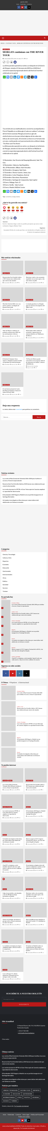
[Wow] (13, 208)
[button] (3, 38)
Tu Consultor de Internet (21, 1106)
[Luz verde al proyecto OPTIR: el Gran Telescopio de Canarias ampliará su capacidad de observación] (5, 622)
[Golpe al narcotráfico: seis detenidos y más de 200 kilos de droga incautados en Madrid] (12, 884)
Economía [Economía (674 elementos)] (6, 1094)
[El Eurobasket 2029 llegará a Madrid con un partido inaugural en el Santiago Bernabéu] (5, 631)
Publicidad (23, 4)
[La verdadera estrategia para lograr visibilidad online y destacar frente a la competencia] (12, 936)
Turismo (5, 591)
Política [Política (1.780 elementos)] (27, 1097)
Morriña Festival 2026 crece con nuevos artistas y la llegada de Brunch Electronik (12, 305)
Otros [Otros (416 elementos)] (19, 1097)
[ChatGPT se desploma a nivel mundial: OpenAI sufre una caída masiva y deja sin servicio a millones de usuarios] (5, 658)
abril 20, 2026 (37, 282)
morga (14, 196)
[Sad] (17, 208)
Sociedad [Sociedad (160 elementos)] (35, 1097)
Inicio (17, 4)
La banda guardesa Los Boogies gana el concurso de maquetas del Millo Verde (35, 305)
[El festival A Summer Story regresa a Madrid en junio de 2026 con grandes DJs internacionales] (12, 349)
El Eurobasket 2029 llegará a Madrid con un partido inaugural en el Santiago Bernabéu (23, 496)
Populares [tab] (13, 682)
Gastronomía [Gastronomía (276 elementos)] (27, 1094)
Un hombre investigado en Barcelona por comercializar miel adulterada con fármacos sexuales (21, 501)
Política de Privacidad (37, 1114)
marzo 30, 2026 (38, 337)
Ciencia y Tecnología (9, 554)
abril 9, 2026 (13, 336)
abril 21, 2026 (37, 816)
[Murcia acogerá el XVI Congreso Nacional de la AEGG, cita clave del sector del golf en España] (5, 649)
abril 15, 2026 (14, 309)
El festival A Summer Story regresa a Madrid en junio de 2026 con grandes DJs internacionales (12, 360)
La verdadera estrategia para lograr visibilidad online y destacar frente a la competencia (12, 947)
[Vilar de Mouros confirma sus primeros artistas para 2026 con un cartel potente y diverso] (12, 321)
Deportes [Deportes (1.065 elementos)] (36, 1090)
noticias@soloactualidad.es (26, 1033)
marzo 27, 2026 (30, 367)
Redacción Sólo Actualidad (32, 366)
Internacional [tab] (24, 682)
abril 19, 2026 (14, 978)
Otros (4, 578)
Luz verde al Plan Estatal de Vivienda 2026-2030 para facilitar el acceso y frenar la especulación (22, 479)
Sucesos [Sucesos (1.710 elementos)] (6, 1101)
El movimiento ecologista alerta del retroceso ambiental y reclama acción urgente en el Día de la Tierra (35, 867)
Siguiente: (24, 230)
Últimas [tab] (5, 682)
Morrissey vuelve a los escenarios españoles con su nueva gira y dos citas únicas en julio (35, 279)
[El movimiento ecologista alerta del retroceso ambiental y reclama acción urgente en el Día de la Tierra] (36, 856)
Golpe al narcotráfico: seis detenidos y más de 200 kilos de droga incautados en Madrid (12, 895)
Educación (6, 568)
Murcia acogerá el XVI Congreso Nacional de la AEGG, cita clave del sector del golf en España (35, 840)
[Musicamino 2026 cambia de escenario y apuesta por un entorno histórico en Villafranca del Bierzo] (36, 321)
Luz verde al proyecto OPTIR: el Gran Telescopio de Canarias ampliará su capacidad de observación (24, 490)
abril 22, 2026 (14, 282)
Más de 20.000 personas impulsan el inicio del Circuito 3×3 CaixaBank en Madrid (35, 921)
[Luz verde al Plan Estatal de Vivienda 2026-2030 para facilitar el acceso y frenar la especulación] (5, 604)
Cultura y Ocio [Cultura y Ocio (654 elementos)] (25, 1090)
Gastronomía (7, 571)
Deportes (5, 561)
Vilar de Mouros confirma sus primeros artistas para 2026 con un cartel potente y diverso (11, 332)
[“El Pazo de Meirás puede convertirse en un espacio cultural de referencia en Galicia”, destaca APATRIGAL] (36, 349)
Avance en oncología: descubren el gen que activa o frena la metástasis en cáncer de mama (12, 921)
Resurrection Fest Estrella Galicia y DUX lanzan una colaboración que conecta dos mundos (12, 279)
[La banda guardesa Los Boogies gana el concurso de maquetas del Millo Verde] (36, 294)
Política (5, 581)
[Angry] (22, 208)
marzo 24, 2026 (14, 394)
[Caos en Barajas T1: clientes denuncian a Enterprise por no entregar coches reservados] (12, 964)
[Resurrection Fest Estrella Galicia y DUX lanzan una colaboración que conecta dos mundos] (12, 268)
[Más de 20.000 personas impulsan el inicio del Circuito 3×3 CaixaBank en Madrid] (36, 910)
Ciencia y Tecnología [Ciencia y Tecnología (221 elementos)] (10, 1090)
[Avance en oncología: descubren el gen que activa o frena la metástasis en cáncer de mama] (12, 910)
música (18, 196)
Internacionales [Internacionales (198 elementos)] (9, 1097)
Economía (6, 564)
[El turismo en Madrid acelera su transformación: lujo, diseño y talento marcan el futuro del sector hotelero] (36, 936)
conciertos (9, 196)
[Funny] (8, 208)
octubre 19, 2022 (17, 58)
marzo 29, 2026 (14, 364)
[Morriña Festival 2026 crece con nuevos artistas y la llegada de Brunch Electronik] (12, 294)
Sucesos (5, 588)
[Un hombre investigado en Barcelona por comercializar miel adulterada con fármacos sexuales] (5, 640)
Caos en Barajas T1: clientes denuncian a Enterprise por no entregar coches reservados (11, 975)
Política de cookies (24, 1117)
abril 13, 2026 (37, 309)
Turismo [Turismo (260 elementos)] (14, 1101)
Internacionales (7, 574)
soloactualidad (7, 58)
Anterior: (24, 224)
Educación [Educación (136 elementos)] (16, 1094)
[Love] (4, 208)
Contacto (29, 4)
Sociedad (5, 584)
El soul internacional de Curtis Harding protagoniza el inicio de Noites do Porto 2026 (12, 390)
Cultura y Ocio (6, 49)
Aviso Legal (25, 1114)
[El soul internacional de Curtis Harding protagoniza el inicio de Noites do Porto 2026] (12, 379)
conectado (19, 409)
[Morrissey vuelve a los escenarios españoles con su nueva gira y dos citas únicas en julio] (36, 268)
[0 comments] (23, 58)
